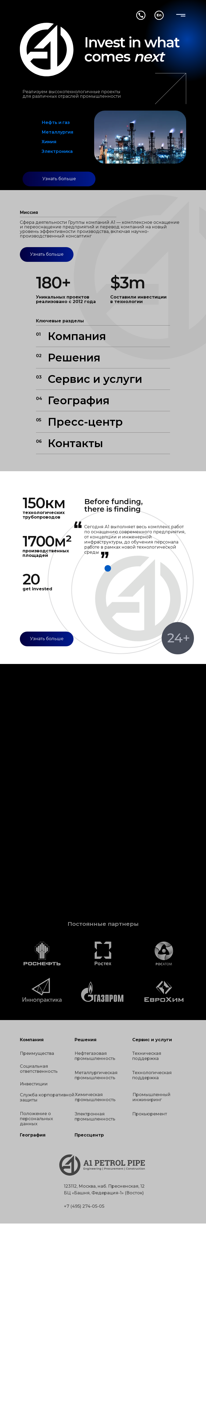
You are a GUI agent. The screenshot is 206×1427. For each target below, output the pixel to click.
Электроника (57, 151)
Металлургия (57, 132)
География (78, 400)
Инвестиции (34, 1083)
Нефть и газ (56, 122)
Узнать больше (59, 178)
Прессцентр (89, 1135)
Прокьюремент (149, 1113)
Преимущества (37, 1053)
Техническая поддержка (146, 1056)
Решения (74, 357)
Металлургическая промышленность (96, 1075)
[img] (180, 15)
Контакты (75, 443)
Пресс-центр (85, 421)
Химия (49, 141)
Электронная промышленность (95, 1116)
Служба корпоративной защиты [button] (47, 1097)
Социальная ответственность (39, 1069)
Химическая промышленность (95, 1097)
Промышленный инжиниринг (152, 1097)
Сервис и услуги (95, 379)
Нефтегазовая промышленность (95, 1056)
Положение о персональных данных (36, 1118)
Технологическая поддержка (152, 1075)
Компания (77, 336)
